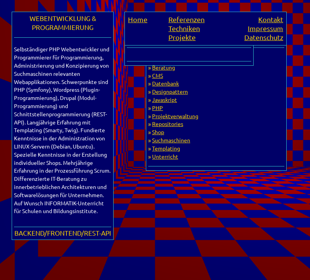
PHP (157, 107)
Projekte (182, 37)
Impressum (265, 28)
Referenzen (186, 19)
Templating (166, 148)
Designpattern (170, 91)
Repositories (167, 123)
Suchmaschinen (171, 140)
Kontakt (270, 19)
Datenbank (165, 83)
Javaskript (164, 99)
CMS (157, 75)
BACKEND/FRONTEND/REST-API (62, 233)
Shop (158, 131)
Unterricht (165, 156)
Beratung (163, 67)
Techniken (184, 28)
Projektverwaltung (175, 115)
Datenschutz (263, 37)
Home (137, 19)
